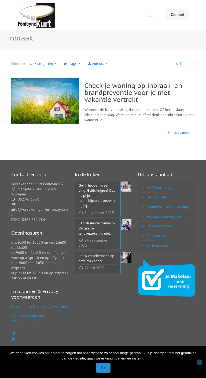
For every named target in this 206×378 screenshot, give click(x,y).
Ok (103, 367)
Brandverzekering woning (167, 206)
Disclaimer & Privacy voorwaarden (39, 306)
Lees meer (182, 132)
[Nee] (199, 362)
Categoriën (43, 63)
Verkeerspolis (158, 245)
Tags (72, 63)
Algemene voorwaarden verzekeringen (30, 318)
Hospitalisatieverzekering (167, 216)
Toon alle (184, 63)
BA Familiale (156, 197)
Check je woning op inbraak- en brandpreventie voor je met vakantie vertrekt (133, 92)
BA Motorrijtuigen (160, 187)
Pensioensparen (159, 226)
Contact (177, 15)
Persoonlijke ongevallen (166, 235)
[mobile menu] (150, 14)
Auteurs (98, 63)
